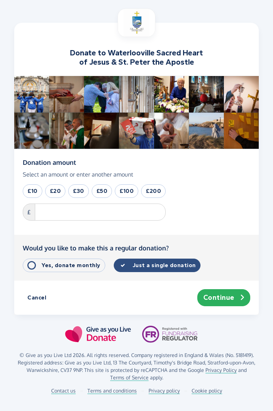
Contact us (63, 391)
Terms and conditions (112, 391)
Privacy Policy (221, 370)
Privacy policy (164, 391)
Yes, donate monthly (71, 265)
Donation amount (49, 162)
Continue (224, 297)
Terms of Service (129, 377)
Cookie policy (207, 391)
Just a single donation (164, 265)
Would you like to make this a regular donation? (96, 248)
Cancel (36, 297)
